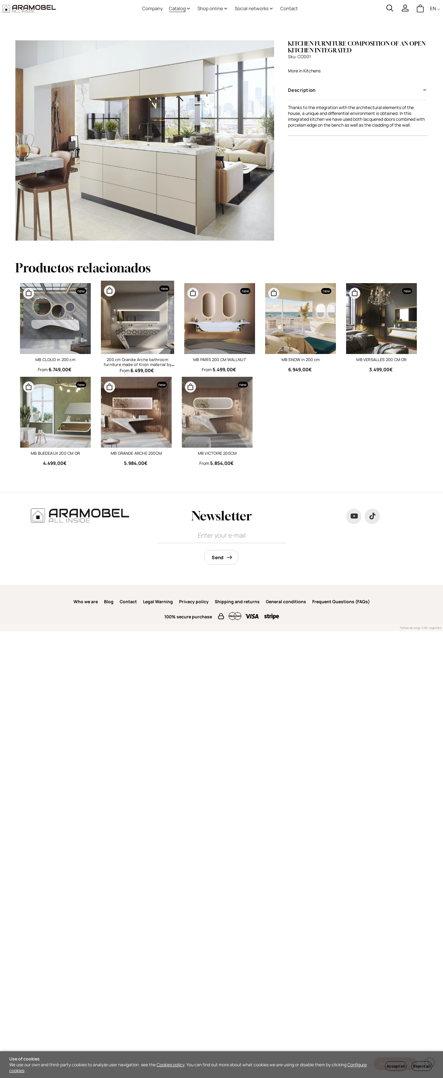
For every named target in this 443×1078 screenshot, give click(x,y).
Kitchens (312, 71)
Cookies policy (170, 1065)
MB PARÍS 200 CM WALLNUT (219, 359)
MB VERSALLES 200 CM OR (381, 359)
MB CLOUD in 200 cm (55, 359)
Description (302, 90)
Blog (109, 601)
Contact (128, 601)
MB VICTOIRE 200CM (217, 453)
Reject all (421, 1066)
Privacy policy (194, 601)
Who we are (86, 601)
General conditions (286, 601)
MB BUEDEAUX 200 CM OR (55, 453)
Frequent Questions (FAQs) (341, 601)
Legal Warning (158, 601)
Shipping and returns (237, 601)
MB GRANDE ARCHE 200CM (136, 453)
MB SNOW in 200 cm (300, 359)
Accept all (396, 1066)
